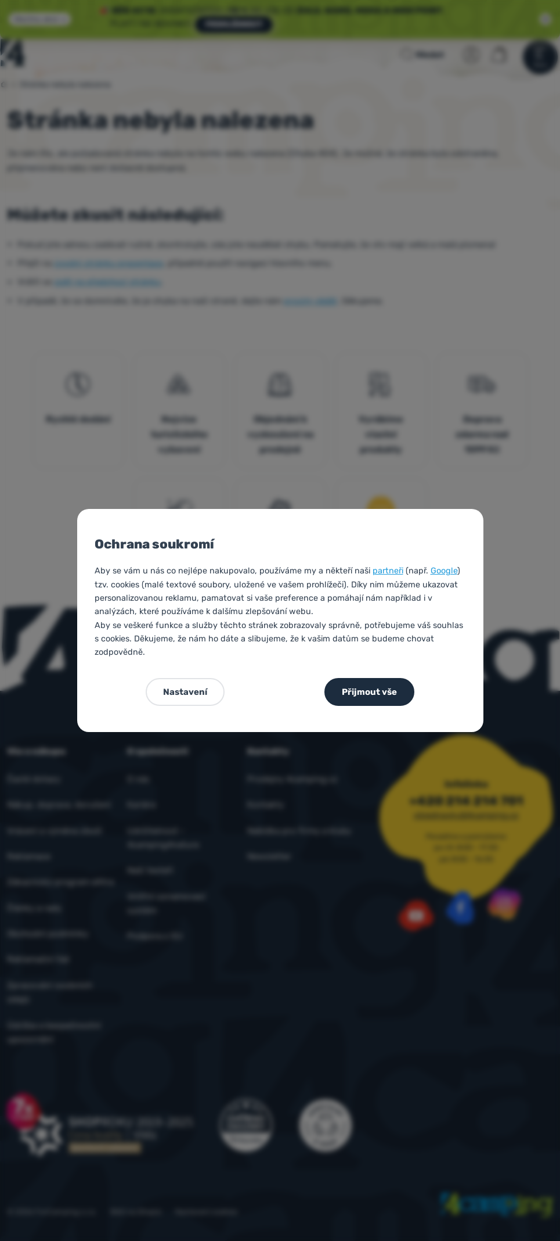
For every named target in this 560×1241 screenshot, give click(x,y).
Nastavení (185, 692)
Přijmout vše (369, 692)
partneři (388, 571)
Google (444, 571)
